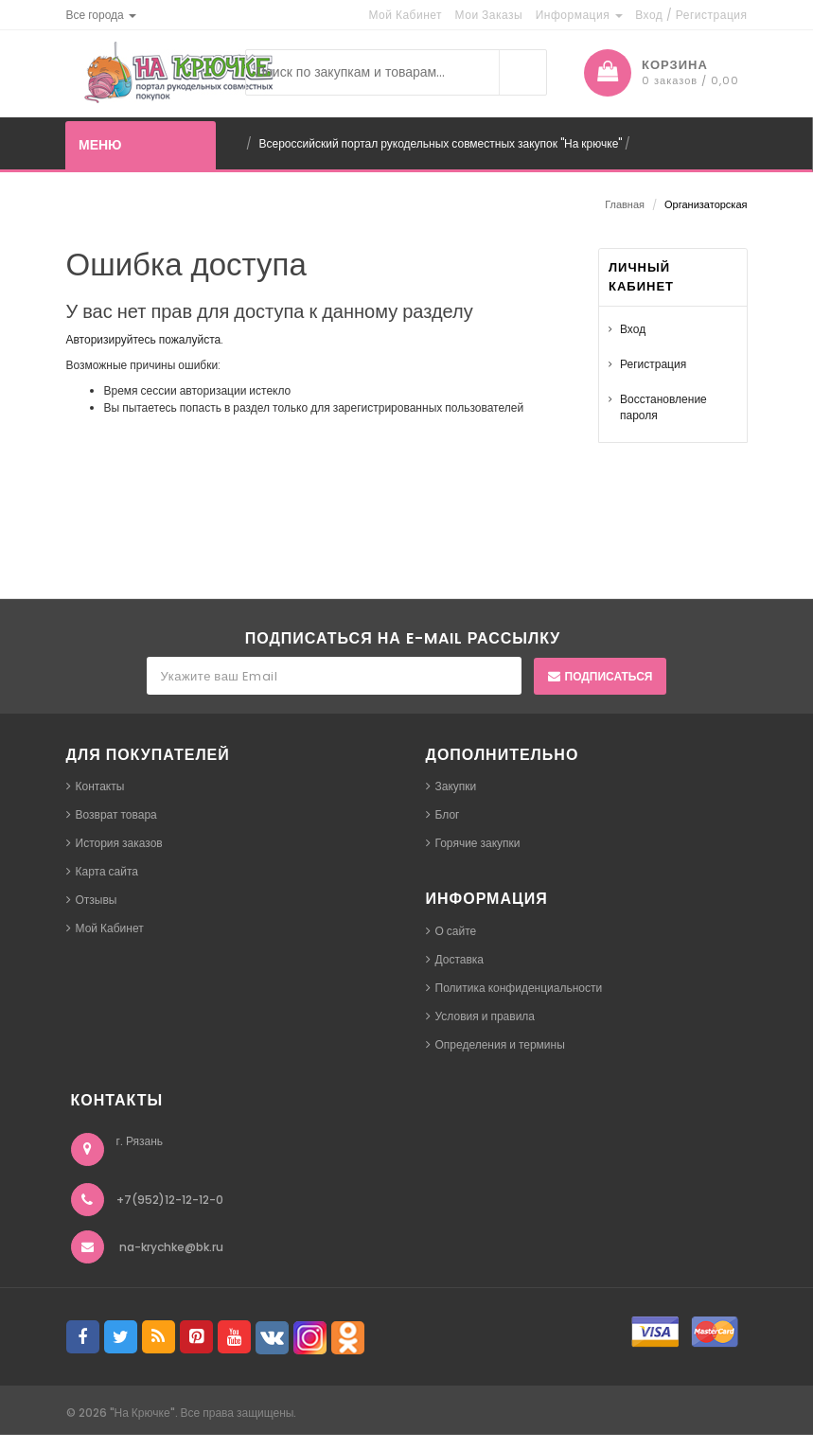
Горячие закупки (478, 843)
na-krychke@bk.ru (171, 1247)
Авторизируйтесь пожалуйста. (145, 339)
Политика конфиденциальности (519, 988)
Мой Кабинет (110, 928)
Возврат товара (116, 814)
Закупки (456, 786)
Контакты (100, 786)
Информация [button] (579, 15)
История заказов (119, 843)
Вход (632, 329)
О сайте (456, 931)
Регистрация (653, 364)
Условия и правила (485, 1016)
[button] (101, 15)
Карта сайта (107, 871)
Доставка (460, 959)
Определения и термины (500, 1044)
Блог (447, 814)
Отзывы (96, 900)
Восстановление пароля (663, 407)
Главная (625, 204)
